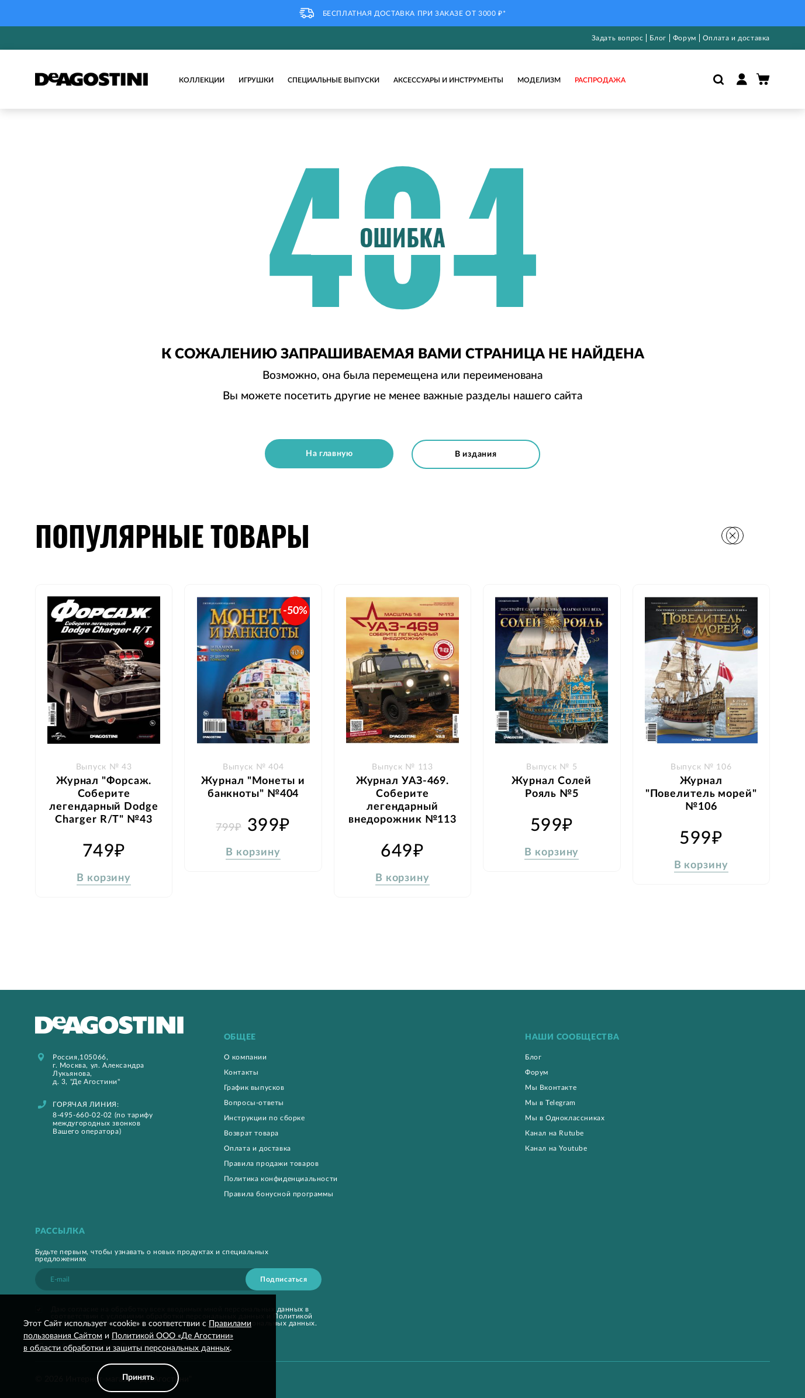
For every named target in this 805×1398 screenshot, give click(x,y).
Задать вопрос (618, 38)
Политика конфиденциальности (281, 1177)
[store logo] (91, 79)
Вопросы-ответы (254, 1101)
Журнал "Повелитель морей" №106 (701, 792)
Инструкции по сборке (264, 1116)
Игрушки (256, 80)
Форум (684, 38)
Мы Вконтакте (550, 1086)
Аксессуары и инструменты (448, 80)
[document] (138, 1355)
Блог (657, 38)
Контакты (241, 1071)
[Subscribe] (284, 1278)
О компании (245, 1055)
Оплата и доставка (736, 38)
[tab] (346, 1036)
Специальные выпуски (333, 80)
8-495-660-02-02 (82, 1113)
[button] (761, 534)
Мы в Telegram (550, 1101)
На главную (328, 454)
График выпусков (254, 1086)
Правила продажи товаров (271, 1162)
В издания (476, 454)
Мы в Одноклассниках (564, 1116)
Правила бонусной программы (279, 1192)
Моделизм (539, 80)
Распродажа (600, 80)
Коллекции (201, 80)
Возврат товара (251, 1131)
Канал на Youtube (556, 1147)
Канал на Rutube (554, 1131)
